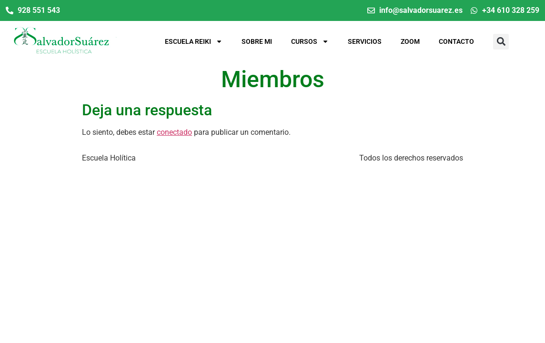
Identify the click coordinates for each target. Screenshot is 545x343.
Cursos (310, 41)
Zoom (410, 41)
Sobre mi (257, 41)
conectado (174, 132)
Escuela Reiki (193, 41)
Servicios (365, 41)
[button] (501, 42)
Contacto (456, 41)
